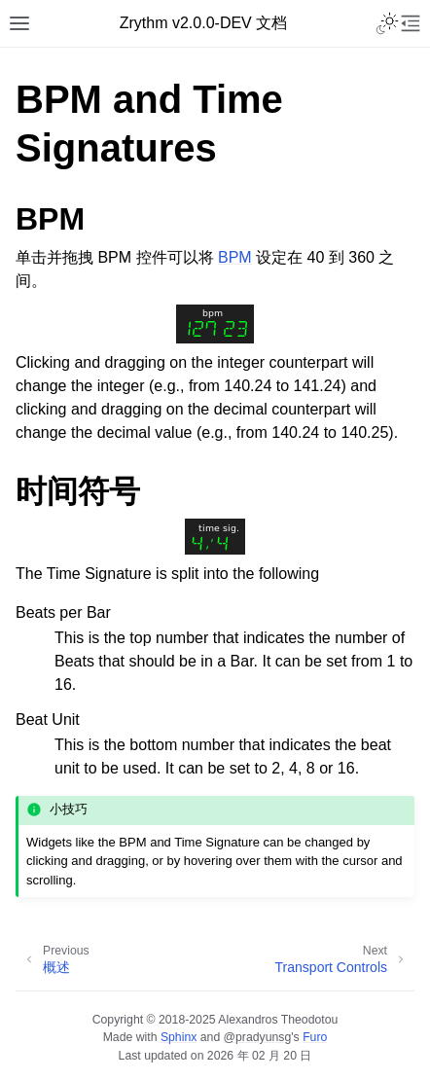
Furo (315, 1037)
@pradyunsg (258, 1037)
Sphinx (179, 1037)
